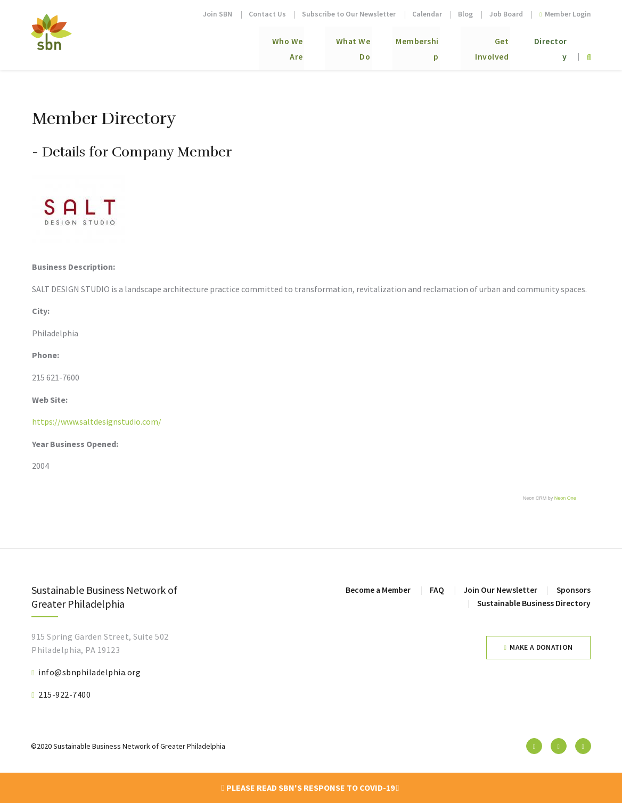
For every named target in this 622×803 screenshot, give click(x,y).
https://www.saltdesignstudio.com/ (96, 421)
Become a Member (374, 589)
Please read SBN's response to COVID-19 (310, 787)
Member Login (565, 14)
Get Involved (473, 43)
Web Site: (50, 399)
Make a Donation (541, 647)
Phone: (45, 355)
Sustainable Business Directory (533, 603)
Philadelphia (55, 333)
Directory (546, 43)
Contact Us (267, 14)
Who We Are (241, 43)
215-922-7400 (64, 694)
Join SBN (217, 14)
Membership (394, 43)
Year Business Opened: (75, 443)
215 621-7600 (55, 377)
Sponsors (573, 589)
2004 (40, 465)
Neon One (565, 498)
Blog (465, 14)
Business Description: (73, 266)
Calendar (427, 14)
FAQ (435, 589)
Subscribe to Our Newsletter (349, 14)
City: (41, 310)
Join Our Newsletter (498, 589)
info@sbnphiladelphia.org (89, 672)
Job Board (506, 14)
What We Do (317, 43)
